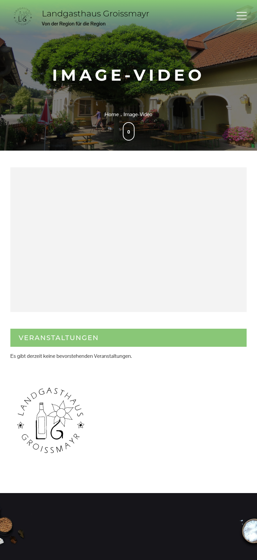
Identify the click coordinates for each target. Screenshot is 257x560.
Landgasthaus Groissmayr (95, 13)
